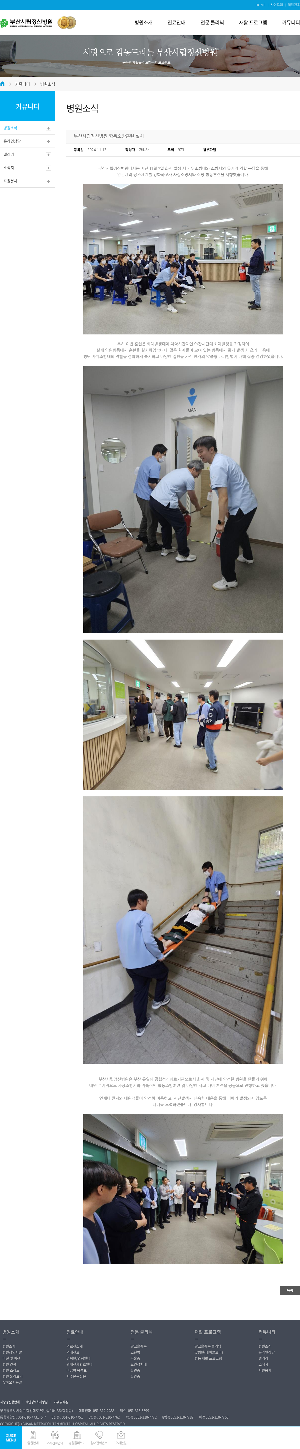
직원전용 (294, 5)
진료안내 (177, 22)
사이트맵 (276, 5)
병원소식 (47, 84)
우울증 (135, 1358)
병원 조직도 (11, 1370)
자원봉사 (10, 181)
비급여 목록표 (76, 1370)
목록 (290, 1290)
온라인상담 (12, 141)
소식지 (9, 167)
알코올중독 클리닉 (207, 1346)
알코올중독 (138, 1346)
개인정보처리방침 (37, 1401)
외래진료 (73, 1352)
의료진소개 (74, 1346)
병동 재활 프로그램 (208, 1358)
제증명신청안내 (10, 1401)
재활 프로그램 (253, 22)
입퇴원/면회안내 (78, 1358)
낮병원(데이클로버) (208, 1352)
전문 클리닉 (212, 22)
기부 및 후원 (61, 1401)
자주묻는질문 (76, 1376)
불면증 (135, 1370)
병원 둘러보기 (12, 1376)
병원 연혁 (9, 1364)
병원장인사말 (12, 1352)
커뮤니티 (291, 22)
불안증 (135, 1376)
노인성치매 (138, 1364)
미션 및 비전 (11, 1358)
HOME (261, 5)
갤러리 (9, 154)
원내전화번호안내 (79, 1364)
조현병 (135, 1352)
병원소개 (143, 22)
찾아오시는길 (12, 1382)
